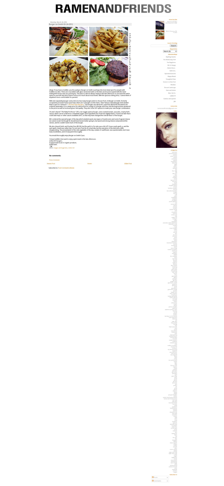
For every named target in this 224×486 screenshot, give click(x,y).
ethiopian (174, 253)
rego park (174, 401)
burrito (175, 193)
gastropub (174, 276)
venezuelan (174, 460)
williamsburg (173, 465)
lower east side (173, 326)
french (175, 273)
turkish (175, 446)
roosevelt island (173, 402)
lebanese (174, 318)
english (175, 252)
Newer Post (51, 163)
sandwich (174, 406)
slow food (174, 413)
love (176, 325)
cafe (176, 194)
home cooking (173, 297)
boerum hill (174, 180)
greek (175, 286)
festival (175, 260)
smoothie (174, 414)
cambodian (174, 197)
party (175, 377)
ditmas (175, 238)
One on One (173, 365)
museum (174, 348)
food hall (174, 268)
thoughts (174, 440)
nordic (175, 361)
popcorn (175, 390)
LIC (176, 320)
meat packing (173, 334)
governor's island (172, 282)
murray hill (174, 346)
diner (175, 237)
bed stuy (175, 173)
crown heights (173, 228)
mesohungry (173, 337)
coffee (175, 220)
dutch (175, 246)
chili (176, 210)
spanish (175, 422)
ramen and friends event (170, 398)
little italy (174, 321)
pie (176, 386)
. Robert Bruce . (171, 68)
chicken (175, 208)
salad (175, 405)
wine (175, 468)
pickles (175, 385)
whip (175, 464)
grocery (175, 290)
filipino (175, 261)
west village (174, 462)
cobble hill (71, 148)
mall (176, 333)
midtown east (173, 342)
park (176, 374)
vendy (175, 458)
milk (176, 344)
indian (175, 301)
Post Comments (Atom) (66, 168)
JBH (175, 101)
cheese (175, 205)
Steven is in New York (169, 82)
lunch (175, 329)
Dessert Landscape (170, 87)
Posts (155, 477)
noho (175, 357)
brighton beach (173, 185)
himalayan (174, 294)
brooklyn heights (172, 188)
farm (175, 257)
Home (90, 163)
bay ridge (174, 170)
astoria (175, 157)
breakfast (174, 184)
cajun (175, 196)
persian (175, 381)
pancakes (174, 373)
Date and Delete (171, 90)
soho (175, 418)
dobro (175, 240)
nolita (175, 358)
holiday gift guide (172, 296)
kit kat (175, 312)
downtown (174, 241)
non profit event (173, 360)
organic (175, 366)
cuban (175, 229)
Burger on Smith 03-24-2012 (61, 24)
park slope (174, 376)
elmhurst (174, 250)
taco (176, 432)
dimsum (175, 236)
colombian (174, 221)
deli (176, 233)
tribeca (175, 444)
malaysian (174, 332)
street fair (174, 426)
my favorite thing (172, 349)
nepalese (174, 350)
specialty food (173, 424)
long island (174, 322)
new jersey (174, 353)
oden (175, 362)
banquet (175, 168)
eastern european (172, 249)
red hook (174, 400)
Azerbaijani (174, 161)
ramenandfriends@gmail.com (167, 108)
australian (174, 158)
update (175, 450)
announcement (173, 153)
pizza (175, 388)
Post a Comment (54, 160)
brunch (175, 189)
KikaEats (173, 84)
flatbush (175, 262)
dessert (175, 234)
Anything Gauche (171, 57)
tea (176, 436)
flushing (175, 266)
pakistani (174, 370)
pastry (175, 380)
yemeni (175, 470)
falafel (175, 254)
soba (176, 417)
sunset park (174, 428)
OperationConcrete (170, 73)
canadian (174, 198)
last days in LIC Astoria (171, 316)
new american (173, 352)
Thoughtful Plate (171, 79)
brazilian (174, 181)
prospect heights (172, 394)
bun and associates (172, 190)
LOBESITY (173, 96)
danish (175, 232)
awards (175, 160)
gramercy (174, 285)
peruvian (174, 382)
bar (176, 169)
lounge (175, 324)
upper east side (173, 452)
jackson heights (173, 306)
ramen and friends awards (170, 397)
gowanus (174, 284)
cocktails (175, 218)
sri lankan (174, 425)
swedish (175, 430)
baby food (174, 162)
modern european (172, 345)
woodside (174, 469)
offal (176, 364)
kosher (175, 314)
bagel (175, 164)
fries (176, 274)
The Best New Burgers (76, 104)
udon (175, 448)
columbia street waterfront (170, 222)
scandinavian (173, 408)
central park (174, 204)
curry (175, 230)
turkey (175, 445)
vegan (175, 456)
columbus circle (173, 224)
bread (175, 182)
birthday (175, 177)
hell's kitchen (173, 293)
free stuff (174, 272)
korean (175, 313)
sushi (175, 429)
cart (176, 202)
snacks (175, 416)
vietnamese (174, 461)
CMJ (176, 216)
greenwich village (172, 289)
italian (175, 305)
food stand (174, 269)
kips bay (175, 310)
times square (173, 442)
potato (175, 393)
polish (175, 389)
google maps (173, 281)
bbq (176, 172)
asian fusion (173, 156)
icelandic (174, 300)
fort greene (174, 270)
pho (176, 384)
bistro (175, 178)
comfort (175, 225)
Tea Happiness (171, 62)
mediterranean (173, 336)
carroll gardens (62, 148)
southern (174, 421)
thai (176, 438)
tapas (175, 434)
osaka (175, 368)
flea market (174, 265)
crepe (175, 226)
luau (176, 328)
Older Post (128, 163)
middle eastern (173, 340)
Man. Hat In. (172, 93)
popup (175, 392)
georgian (174, 278)
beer (176, 174)
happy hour (174, 292)
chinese (175, 213)
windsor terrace (173, 466)
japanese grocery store (171, 309)
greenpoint (174, 288)
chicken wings (173, 209)
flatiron (175, 264)
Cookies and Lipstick (169, 98)
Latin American (173, 317)
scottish (175, 409)
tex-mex (175, 437)
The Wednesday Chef (169, 59)
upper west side (173, 453)
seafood (175, 410)
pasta (175, 378)
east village (174, 248)
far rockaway (173, 256)
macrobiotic (174, 330)
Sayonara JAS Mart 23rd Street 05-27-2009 (171, 22)
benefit (175, 176)
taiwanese (174, 433)
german (175, 280)
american (174, 152)
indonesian (174, 302)
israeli (175, 304)
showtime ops (173, 412)
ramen (175, 396)
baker (175, 165)
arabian (175, 154)
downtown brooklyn (172, 242)
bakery (175, 166)
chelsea (175, 206)
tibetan (175, 441)
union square (173, 449)
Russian (175, 404)
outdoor (175, 369)
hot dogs (175, 298)
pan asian (174, 372)
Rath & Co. (173, 71)
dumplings (174, 245)
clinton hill (174, 214)
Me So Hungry (172, 65)
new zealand (173, 354)
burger (56, 148)
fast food (175, 258)
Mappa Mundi (172, 76)
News (175, 356)
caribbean (174, 200)
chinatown (174, 212)
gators (175, 277)
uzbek (175, 454)
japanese (174, 308)
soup (175, 420)
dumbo (175, 244)
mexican (175, 338)
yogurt (175, 472)
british (175, 186)
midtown (174, 341)
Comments (156, 481)
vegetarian (174, 457)
